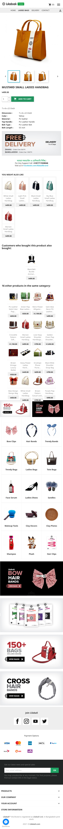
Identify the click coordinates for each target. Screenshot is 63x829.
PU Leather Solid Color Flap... (13, 309)
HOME (13, 10)
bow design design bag (13, 392)
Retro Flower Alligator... (38, 308)
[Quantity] (5, 99)
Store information (11, 809)
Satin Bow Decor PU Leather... (50, 309)
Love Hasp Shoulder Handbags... (38, 337)
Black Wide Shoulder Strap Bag (49, 365)
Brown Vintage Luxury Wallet (13, 366)
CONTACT (45, 10)
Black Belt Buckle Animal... (31, 271)
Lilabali (6, 816)
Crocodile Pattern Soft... (13, 337)
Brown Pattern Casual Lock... (37, 393)
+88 (40, 163)
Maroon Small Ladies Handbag (8, 229)
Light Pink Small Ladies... (22, 198)
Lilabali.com (35, 824)
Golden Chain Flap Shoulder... (49, 337)
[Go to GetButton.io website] (6, 826)
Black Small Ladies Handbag (36, 198)
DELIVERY (35, 10)
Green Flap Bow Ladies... (25, 308)
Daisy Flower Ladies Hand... (25, 365)
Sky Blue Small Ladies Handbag (50, 198)
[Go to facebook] (6, 822)
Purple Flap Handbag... (49, 392)
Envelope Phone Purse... (37, 365)
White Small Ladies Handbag (8, 198)
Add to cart (22, 99)
